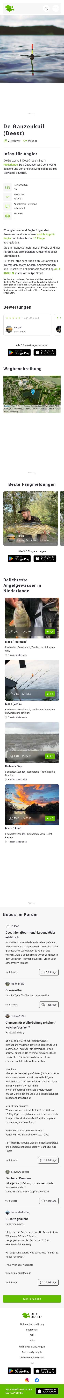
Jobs (32, 1340)
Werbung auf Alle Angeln (32, 1346)
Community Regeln (32, 1352)
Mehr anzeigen (32, 1298)
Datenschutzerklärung (32, 1324)
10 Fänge (39, 238)
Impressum (32, 1329)
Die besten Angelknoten (32, 1357)
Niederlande (10, 164)
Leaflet (7, 406)
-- (14, 217)
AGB (32, 1335)
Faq (32, 1363)
